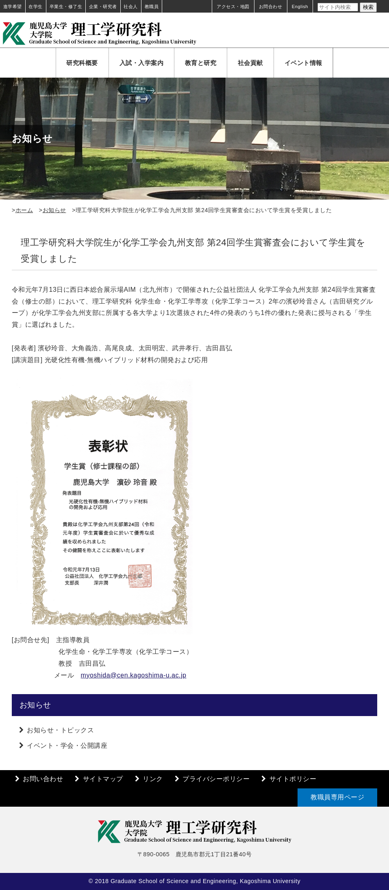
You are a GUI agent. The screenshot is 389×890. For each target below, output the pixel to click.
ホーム (24, 210)
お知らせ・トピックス (60, 730)
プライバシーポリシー (216, 778)
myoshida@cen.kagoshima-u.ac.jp (134, 675)
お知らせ (54, 210)
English (300, 6)
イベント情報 (303, 62)
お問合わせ (271, 6)
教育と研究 (201, 62)
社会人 (131, 6)
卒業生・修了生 (66, 6)
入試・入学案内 (142, 62)
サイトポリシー (293, 778)
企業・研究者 (103, 6)
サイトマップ (103, 778)
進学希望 (12, 6)
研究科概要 (82, 62)
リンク (153, 778)
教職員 (152, 6)
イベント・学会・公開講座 (67, 745)
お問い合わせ (43, 778)
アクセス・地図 (233, 6)
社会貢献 (250, 62)
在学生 (35, 6)
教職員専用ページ (337, 797)
